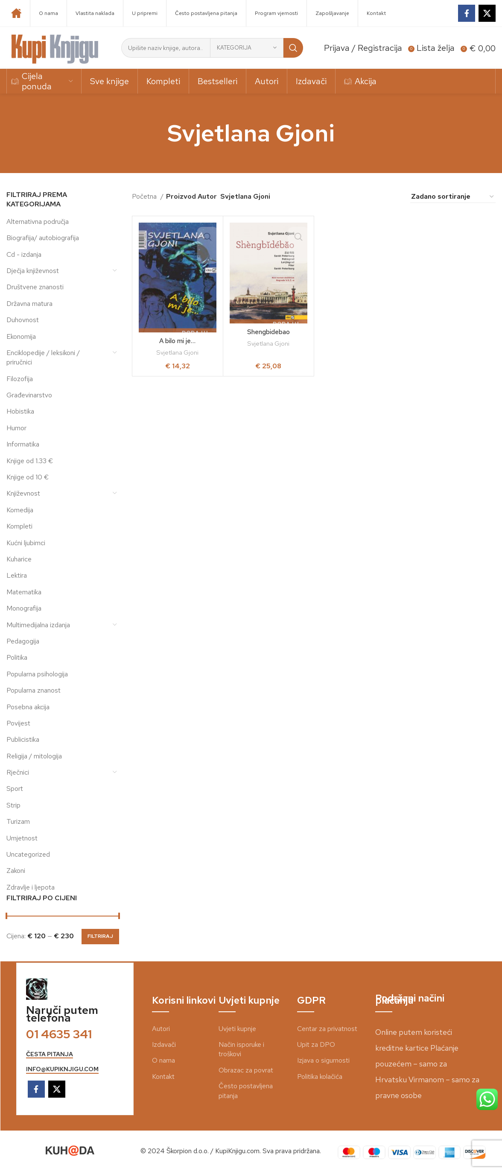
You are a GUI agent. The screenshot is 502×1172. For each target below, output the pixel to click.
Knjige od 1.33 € (29, 460)
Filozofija (19, 378)
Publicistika (22, 739)
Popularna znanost (33, 690)
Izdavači (164, 1044)
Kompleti (19, 526)
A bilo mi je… (177, 340)
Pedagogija (22, 641)
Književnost (23, 493)
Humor (16, 427)
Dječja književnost (32, 270)
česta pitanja (49, 1054)
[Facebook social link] (466, 13)
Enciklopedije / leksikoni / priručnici (43, 357)
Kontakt (163, 1076)
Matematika (23, 591)
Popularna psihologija (37, 674)
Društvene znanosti (35, 286)
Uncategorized (28, 854)
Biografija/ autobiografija (42, 237)
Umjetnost (22, 838)
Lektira (16, 575)
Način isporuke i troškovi (241, 1049)
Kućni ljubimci (25, 542)
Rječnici (17, 772)
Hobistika (20, 411)
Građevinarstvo (29, 395)
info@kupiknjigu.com (62, 1069)
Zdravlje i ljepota (30, 887)
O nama (163, 1060)
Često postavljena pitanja (246, 1090)
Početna (145, 196)
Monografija (23, 608)
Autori (161, 1028)
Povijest (18, 723)
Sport (14, 788)
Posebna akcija (28, 706)
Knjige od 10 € (27, 477)
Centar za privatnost (327, 1028)
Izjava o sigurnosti (323, 1060)
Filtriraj (100, 936)
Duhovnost (22, 319)
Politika (16, 657)
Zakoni (15, 870)
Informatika (22, 444)
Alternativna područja (37, 221)
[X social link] (487, 13)
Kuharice (19, 559)
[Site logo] (55, 47)
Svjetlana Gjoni (177, 352)
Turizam (18, 821)
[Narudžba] (453, 196)
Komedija (19, 509)
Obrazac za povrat (246, 1070)
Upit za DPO (316, 1044)
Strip (13, 805)
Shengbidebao (268, 331)
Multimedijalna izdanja (38, 624)
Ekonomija (21, 336)
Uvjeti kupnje (237, 1028)
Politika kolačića (319, 1076)
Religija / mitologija (34, 756)
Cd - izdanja (23, 254)
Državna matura (29, 303)
